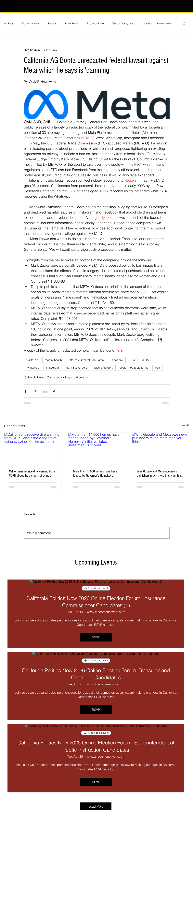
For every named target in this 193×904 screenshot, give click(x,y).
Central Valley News (123, 23)
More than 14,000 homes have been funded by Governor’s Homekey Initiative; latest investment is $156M (95, 473)
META (145, 360)
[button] (184, 23)
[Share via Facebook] (26, 391)
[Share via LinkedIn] (45, 391)
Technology (54, 377)
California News (31, 23)
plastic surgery (103, 367)
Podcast (52, 23)
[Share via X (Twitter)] (35, 391)
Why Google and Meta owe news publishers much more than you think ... (160, 473)
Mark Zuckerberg (77, 367)
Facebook (116, 360)
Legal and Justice (76, 377)
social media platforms (134, 367)
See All (185, 425)
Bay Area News (96, 23)
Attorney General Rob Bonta (86, 360)
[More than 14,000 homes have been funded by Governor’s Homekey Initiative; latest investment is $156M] (96, 449)
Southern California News (157, 23)
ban (157, 367)
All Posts (9, 23)
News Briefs (72, 23)
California (32, 360)
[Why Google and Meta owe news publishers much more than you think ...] (160, 449)
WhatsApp (32, 367)
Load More (96, 806)
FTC (132, 360)
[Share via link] (55, 391)
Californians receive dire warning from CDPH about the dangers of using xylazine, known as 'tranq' (32, 473)
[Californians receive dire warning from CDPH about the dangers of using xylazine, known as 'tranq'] (32, 449)
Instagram (52, 367)
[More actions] (167, 49)
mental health (53, 360)
